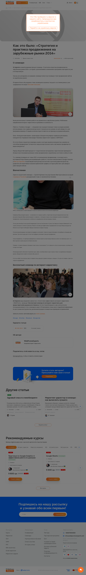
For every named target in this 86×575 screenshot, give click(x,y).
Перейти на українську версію (43, 28)
